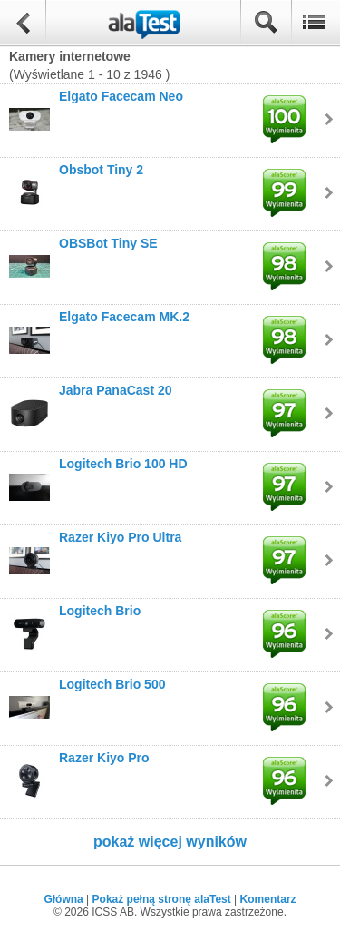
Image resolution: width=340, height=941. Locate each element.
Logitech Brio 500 (112, 684)
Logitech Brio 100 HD (123, 463)
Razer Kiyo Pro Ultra (120, 537)
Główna (63, 899)
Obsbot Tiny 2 (101, 169)
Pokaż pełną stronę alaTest (161, 899)
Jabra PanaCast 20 (115, 390)
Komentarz (268, 899)
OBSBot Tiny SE (108, 243)
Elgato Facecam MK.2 (124, 316)
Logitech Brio (100, 610)
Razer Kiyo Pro (104, 757)
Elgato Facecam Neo (121, 96)
